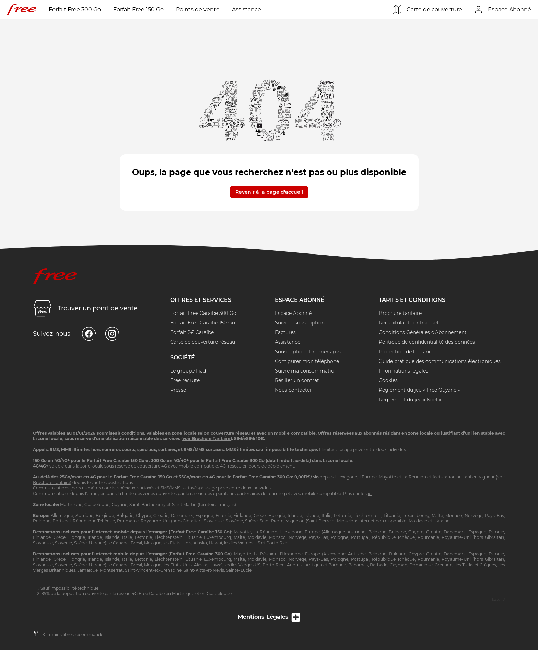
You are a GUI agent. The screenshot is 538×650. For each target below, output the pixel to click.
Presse (178, 390)
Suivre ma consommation (306, 371)
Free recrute (185, 380)
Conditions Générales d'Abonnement (423, 332)
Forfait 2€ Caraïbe (192, 332)
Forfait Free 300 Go (75, 9)
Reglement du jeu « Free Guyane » (419, 390)
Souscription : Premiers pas (308, 351)
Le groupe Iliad (188, 371)
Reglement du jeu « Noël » (410, 400)
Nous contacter (293, 390)
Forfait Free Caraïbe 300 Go (203, 313)
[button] (269, 188)
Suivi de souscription (300, 323)
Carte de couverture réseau (202, 342)
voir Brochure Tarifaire (207, 438)
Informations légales (403, 371)
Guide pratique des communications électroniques (440, 361)
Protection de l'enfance (406, 351)
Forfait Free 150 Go (138, 9)
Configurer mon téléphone (307, 361)
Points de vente (198, 9)
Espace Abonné (293, 313)
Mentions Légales (269, 621)
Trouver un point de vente (85, 308)
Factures (285, 332)
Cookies (388, 380)
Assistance (246, 9)
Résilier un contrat (297, 380)
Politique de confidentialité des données (427, 342)
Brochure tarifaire (400, 313)
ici (370, 493)
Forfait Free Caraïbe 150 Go (202, 323)
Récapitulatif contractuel (408, 323)
